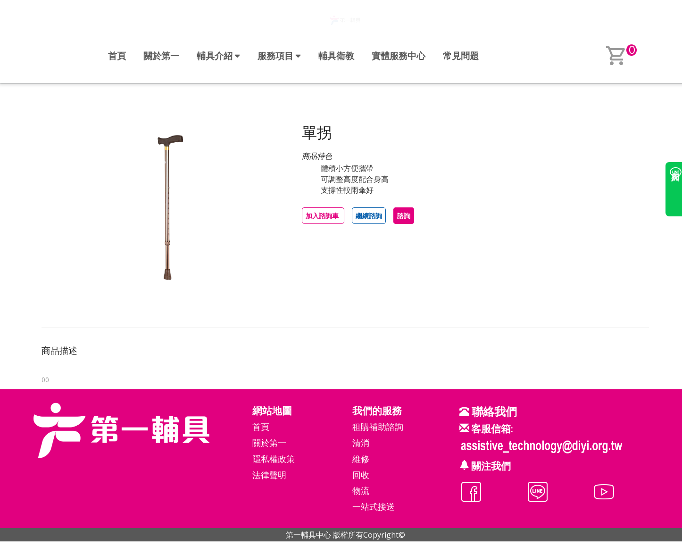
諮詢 (403, 215)
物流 (360, 490)
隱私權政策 (273, 458)
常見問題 (461, 55)
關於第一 (161, 55)
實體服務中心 (398, 55)
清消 (360, 442)
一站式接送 (373, 506)
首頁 (117, 55)
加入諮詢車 (323, 215)
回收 (360, 474)
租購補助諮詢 (377, 426)
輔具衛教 (336, 55)
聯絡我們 (493, 411)
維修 (360, 458)
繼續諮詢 (369, 215)
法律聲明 (269, 474)
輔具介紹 (218, 55)
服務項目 (279, 55)
